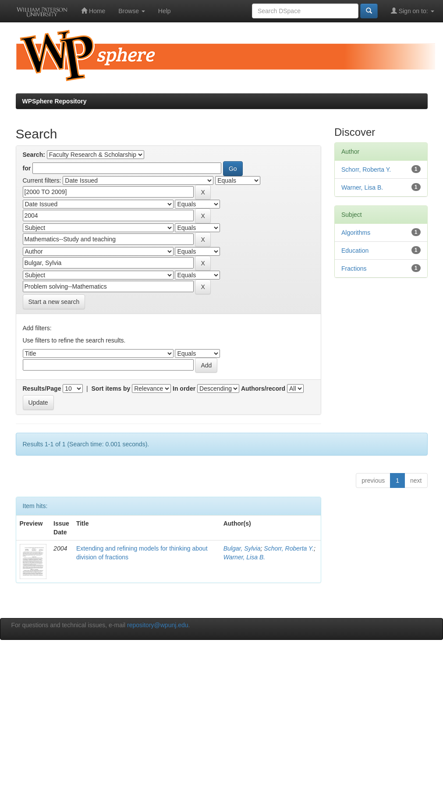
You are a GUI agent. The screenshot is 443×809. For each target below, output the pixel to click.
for (27, 168)
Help (164, 10)
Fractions (354, 268)
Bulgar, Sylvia (242, 548)
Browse (131, 10)
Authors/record (263, 388)
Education (355, 250)
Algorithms (355, 232)
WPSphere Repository (54, 101)
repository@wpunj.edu (157, 625)
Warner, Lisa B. (244, 557)
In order (184, 388)
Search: (34, 154)
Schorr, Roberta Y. (289, 548)
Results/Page (42, 388)
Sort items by (111, 388)
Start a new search (54, 301)
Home (93, 10)
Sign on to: (412, 10)
